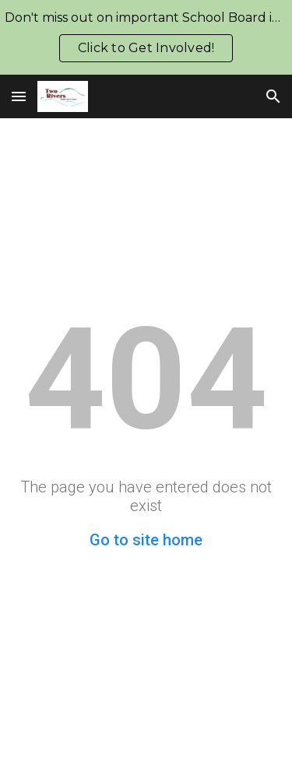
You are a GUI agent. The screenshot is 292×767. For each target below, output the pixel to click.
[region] (146, 37)
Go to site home (146, 540)
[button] (18, 96)
